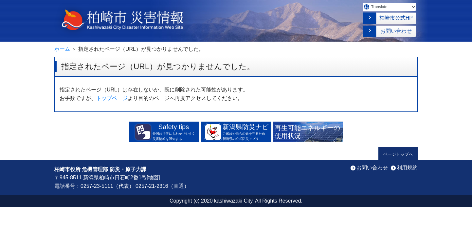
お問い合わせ (396, 31)
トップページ (112, 98)
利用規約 (407, 167)
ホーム (62, 49)
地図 (153, 177)
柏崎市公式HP (396, 18)
